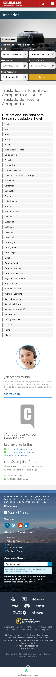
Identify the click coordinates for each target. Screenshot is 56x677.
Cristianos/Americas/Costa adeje (19, 175)
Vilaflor (8, 335)
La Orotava (9, 227)
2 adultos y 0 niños (11, 77)
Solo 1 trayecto (26, 44)
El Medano (9, 180)
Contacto (31, 635)
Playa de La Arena (13, 268)
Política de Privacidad (12, 640)
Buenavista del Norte (14, 149)
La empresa (19, 635)
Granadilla (9, 196)
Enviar (48, 564)
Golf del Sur (10, 191)
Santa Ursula (10, 314)
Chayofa (8, 160)
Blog (8, 635)
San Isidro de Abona (14, 299)
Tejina (7, 330)
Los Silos (8, 257)
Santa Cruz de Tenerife (15, 309)
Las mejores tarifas (18, 444)
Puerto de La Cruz (13, 288)
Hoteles (10, 537)
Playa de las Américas (14, 273)
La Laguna (9, 221)
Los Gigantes (10, 247)
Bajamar (8, 144)
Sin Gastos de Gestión (17, 455)
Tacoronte (9, 324)
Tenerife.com (43, 635)
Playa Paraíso (11, 283)
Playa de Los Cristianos (15, 278)
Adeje (7, 124)
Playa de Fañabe (12, 263)
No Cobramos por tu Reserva (21, 452)
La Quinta (9, 232)
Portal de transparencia (27, 645)
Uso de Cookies (31, 640)
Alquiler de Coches (15, 547)
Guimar (8, 206)
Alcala (7, 129)
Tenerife (10, 39)
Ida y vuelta (7, 44)
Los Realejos (10, 252)
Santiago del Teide (13, 319)
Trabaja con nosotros (15, 637)
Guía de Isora (11, 201)
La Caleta (9, 216)
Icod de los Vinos (12, 211)
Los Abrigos (10, 242)
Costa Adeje (10, 165)
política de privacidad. (25, 572)
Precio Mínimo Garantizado (20, 449)
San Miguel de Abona (14, 304)
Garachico (9, 185)
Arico (7, 134)
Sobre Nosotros (28, 648)
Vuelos (10, 544)
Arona (7, 139)
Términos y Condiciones (38, 637)
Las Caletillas (11, 237)
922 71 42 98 (12, 394)
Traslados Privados (15, 551)
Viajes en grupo (14, 541)
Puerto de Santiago (13, 294)
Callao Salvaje (11, 155)
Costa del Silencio (13, 170)
